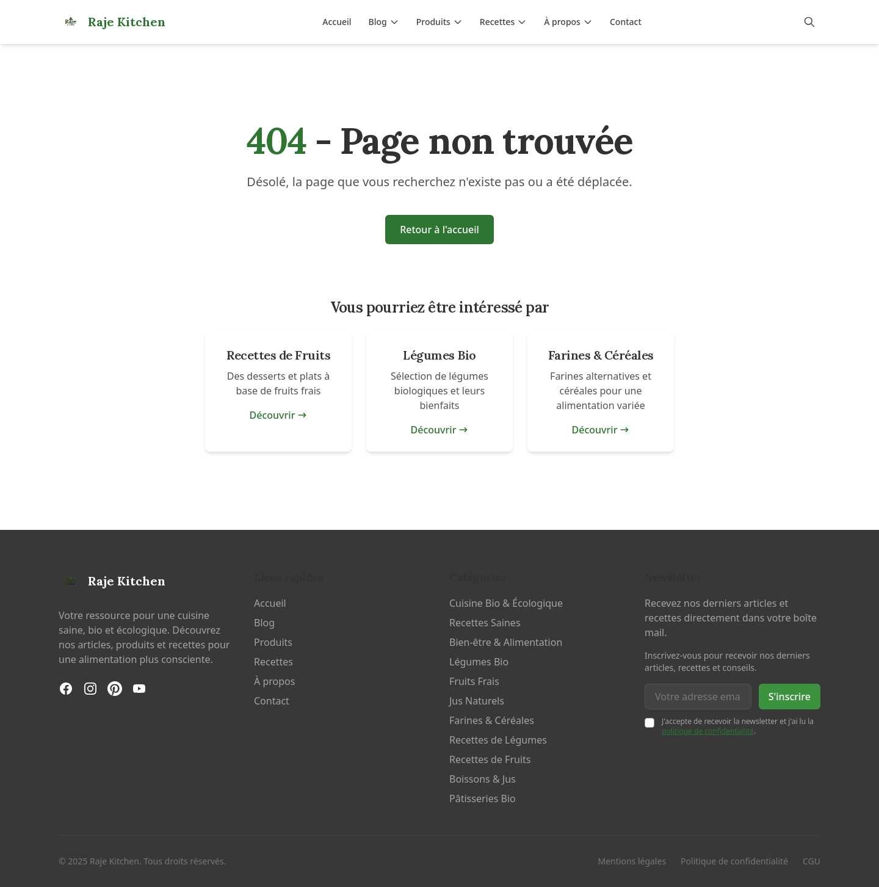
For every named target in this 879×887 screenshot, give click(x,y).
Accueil (336, 21)
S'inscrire (790, 696)
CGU (811, 861)
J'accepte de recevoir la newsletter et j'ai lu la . (738, 726)
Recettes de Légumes (498, 740)
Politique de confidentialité (734, 861)
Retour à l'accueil (439, 229)
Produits (439, 21)
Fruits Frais (474, 681)
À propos (568, 21)
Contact (626, 21)
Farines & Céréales (491, 720)
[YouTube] (139, 688)
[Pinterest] (114, 688)
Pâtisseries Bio (482, 798)
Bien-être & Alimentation (505, 642)
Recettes (503, 21)
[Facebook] (66, 688)
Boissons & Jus (482, 779)
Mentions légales (632, 861)
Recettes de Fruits (489, 759)
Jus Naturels (476, 701)
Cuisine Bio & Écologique (506, 603)
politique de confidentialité (708, 731)
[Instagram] (90, 688)
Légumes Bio (478, 661)
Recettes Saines (485, 622)
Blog (384, 21)
